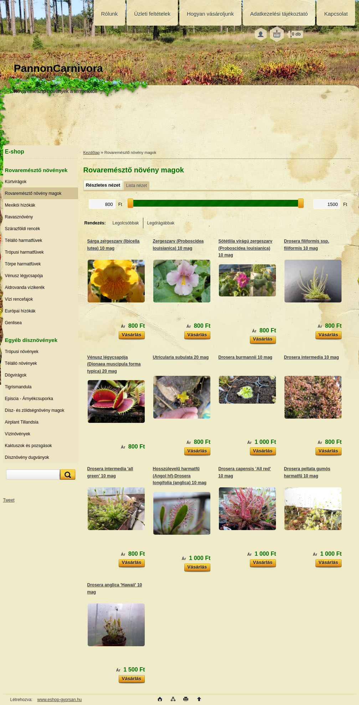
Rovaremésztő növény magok (33, 193)
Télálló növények (21, 363)
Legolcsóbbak (126, 223)
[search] (67, 475)
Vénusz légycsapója (24, 275)
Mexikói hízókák (20, 205)
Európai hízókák (20, 311)
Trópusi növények (22, 351)
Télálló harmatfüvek (23, 240)
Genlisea (13, 322)
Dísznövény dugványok (27, 457)
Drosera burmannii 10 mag (245, 357)
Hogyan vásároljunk (210, 14)
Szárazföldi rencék (22, 228)
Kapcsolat (336, 14)
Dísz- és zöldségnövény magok (35, 410)
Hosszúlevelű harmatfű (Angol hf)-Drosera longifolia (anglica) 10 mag (180, 475)
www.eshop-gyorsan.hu (59, 699)
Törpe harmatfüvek (23, 263)
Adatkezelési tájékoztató (279, 14)
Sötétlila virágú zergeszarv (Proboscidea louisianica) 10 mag (245, 248)
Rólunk (109, 14)
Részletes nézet (103, 185)
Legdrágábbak (161, 223)
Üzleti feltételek (152, 14)
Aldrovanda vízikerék (25, 287)
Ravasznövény (19, 216)
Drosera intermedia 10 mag (311, 357)
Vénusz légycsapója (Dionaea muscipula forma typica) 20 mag (114, 364)
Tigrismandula (18, 386)
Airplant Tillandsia (22, 422)
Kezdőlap (91, 152)
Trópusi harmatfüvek (24, 252)
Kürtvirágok (16, 181)
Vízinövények (17, 433)
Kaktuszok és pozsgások (28, 445)
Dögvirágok (16, 375)
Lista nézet (136, 185)
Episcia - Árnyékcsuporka (29, 398)
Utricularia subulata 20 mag (181, 357)
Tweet (9, 500)
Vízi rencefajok (19, 299)
